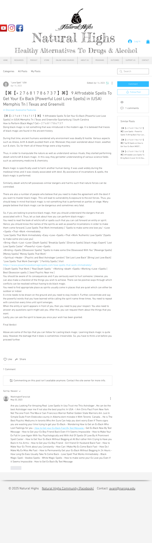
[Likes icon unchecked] (5, 359)
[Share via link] (20, 359)
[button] (148, 41)
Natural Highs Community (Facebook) (68, 488)
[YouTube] (3, 28)
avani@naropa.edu (122, 488)
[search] (133, 71)
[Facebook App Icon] (19, 28)
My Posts (35, 71)
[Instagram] (11, 28)
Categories (8, 71)
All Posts (22, 71)
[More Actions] (110, 83)
